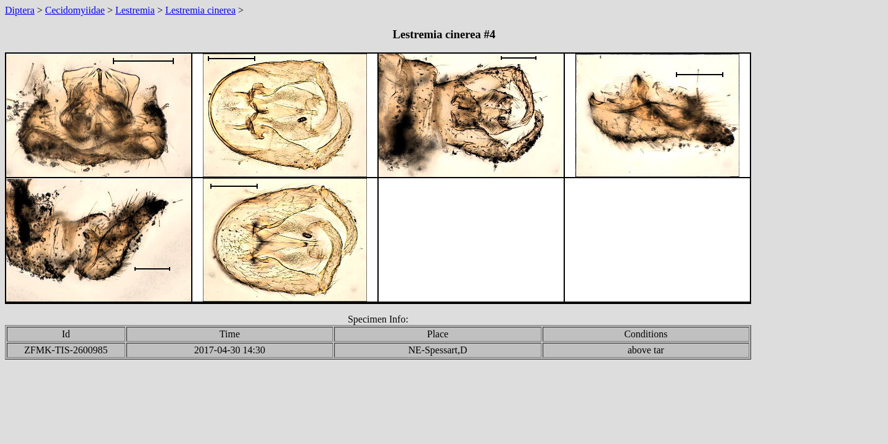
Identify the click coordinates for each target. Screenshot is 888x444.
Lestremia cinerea (200, 10)
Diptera (20, 10)
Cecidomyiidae (75, 10)
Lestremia (135, 10)
